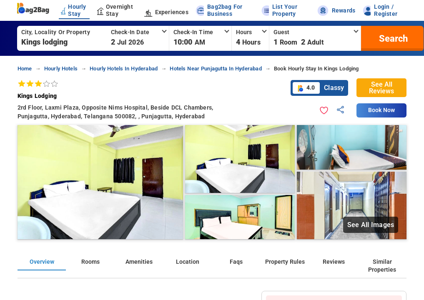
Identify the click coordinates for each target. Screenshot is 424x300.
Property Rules (285, 261)
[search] (392, 38)
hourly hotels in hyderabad (124, 68)
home (25, 68)
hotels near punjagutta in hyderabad (215, 68)
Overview (42, 261)
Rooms (90, 261)
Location (187, 261)
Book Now (381, 110)
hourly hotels (61, 68)
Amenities (139, 261)
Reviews (334, 261)
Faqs (236, 261)
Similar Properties (382, 265)
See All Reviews (381, 87)
